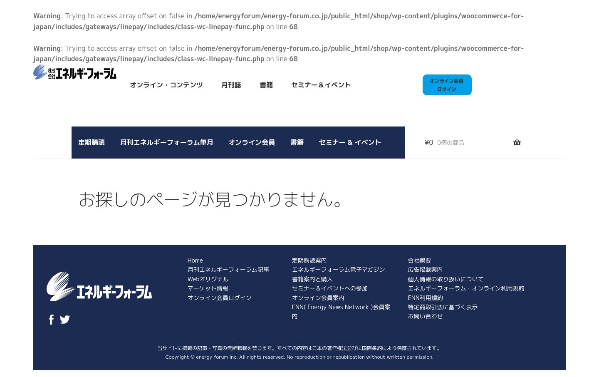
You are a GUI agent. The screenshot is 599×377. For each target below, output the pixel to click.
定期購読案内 (309, 260)
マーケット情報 (208, 288)
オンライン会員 (251, 142)
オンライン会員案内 (318, 298)
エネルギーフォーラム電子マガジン (338, 269)
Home (195, 260)
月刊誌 (231, 84)
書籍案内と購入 (312, 279)
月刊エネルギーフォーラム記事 (228, 269)
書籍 (266, 84)
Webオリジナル (208, 279)
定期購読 (91, 142)
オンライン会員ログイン (220, 298)
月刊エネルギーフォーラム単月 (166, 142)
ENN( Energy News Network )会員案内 (341, 311)
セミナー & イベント (350, 142)
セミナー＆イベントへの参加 (330, 288)
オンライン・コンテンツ (166, 84)
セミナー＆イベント (321, 84)
